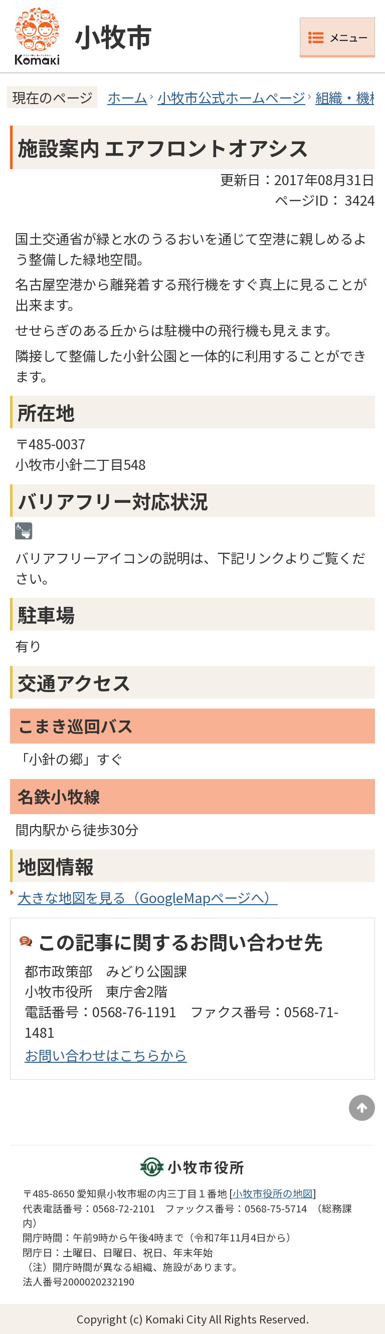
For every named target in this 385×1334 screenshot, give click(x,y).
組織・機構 (349, 97)
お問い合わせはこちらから (106, 1055)
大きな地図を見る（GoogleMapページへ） (148, 897)
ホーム (127, 97)
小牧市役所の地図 (273, 1193)
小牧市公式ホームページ (231, 97)
